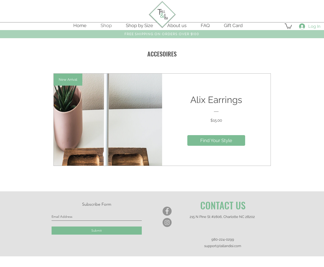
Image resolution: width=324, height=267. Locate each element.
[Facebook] (167, 211)
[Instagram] (167, 222)
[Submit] (97, 231)
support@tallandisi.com (222, 246)
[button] (288, 26)
